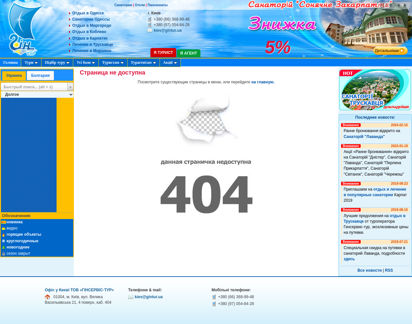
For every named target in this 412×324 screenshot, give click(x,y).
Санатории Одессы (91, 19)
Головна (10, 62)
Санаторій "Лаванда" (364, 136)
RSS (389, 270)
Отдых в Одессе (88, 13)
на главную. (263, 82)
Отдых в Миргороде (91, 25)
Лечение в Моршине (92, 50)
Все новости (369, 270)
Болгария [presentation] (40, 75)
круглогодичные (23, 241)
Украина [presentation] (14, 75)
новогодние (18, 247)
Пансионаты (157, 5)
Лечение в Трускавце (92, 44)
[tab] (14, 76)
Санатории (123, 5)
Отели (140, 5)
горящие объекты (24, 234)
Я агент (188, 53)
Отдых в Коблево (89, 31)
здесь (349, 259)
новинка (15, 222)
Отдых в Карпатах (90, 38)
